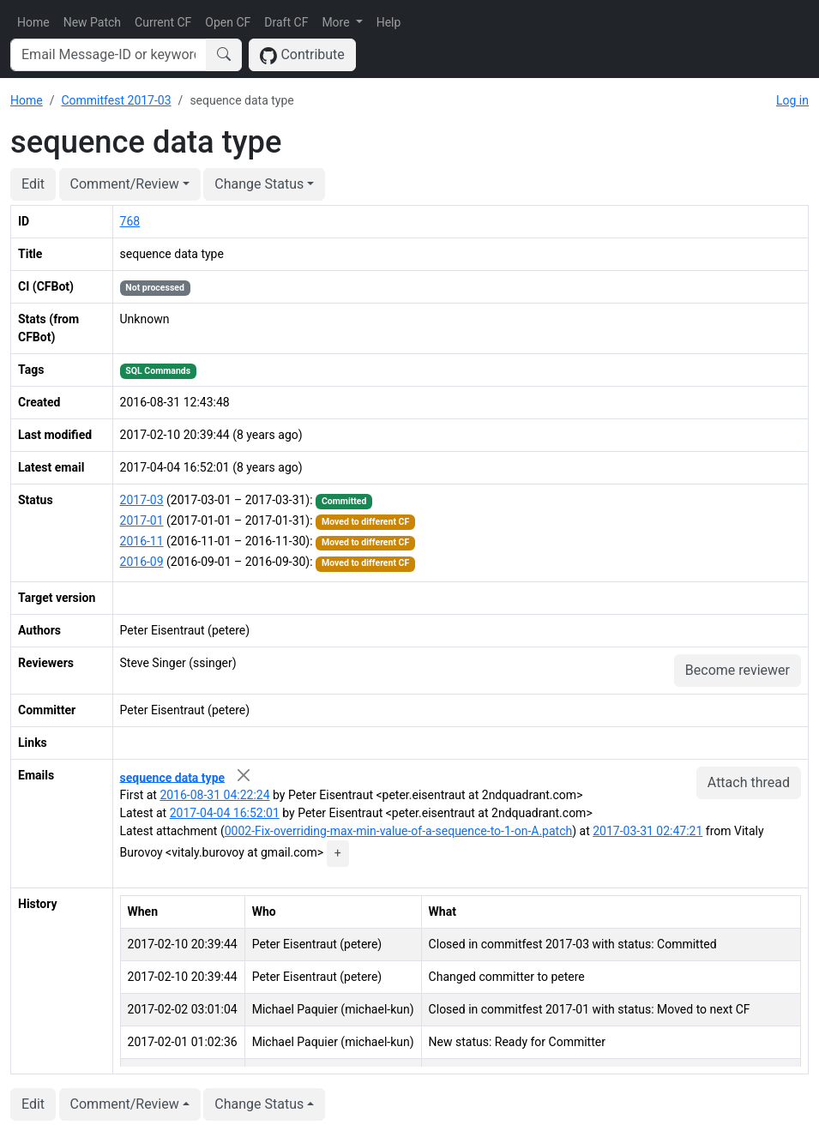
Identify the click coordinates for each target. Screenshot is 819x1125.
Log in (792, 100)
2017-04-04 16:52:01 (225, 813)
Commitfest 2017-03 (116, 100)
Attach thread (749, 782)
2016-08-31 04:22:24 (214, 795)
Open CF (227, 22)
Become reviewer (737, 670)
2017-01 (142, 520)
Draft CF (286, 22)
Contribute (302, 55)
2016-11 (142, 541)
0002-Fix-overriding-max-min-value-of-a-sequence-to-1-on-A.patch (399, 831)
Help (388, 22)
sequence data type (173, 777)
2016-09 (142, 562)
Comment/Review (124, 184)
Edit (33, 184)
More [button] (337, 22)
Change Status (259, 184)
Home (33, 22)
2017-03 (142, 500)
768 (130, 221)
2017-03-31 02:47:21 (647, 831)
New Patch (92, 22)
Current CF (163, 22)
